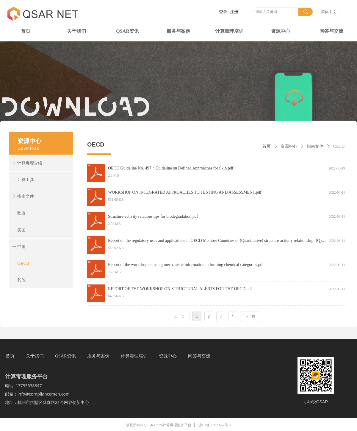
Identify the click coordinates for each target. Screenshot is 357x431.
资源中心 (289, 146)
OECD (339, 146)
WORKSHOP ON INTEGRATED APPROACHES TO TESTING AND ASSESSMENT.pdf (185, 192)
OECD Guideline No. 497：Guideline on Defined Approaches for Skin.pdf (170, 168)
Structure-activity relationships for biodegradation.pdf (153, 216)
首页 (266, 146)
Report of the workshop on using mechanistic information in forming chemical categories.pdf (186, 264)
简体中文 (328, 12)
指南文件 (315, 146)
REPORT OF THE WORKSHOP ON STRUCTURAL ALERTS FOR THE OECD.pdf (180, 289)
